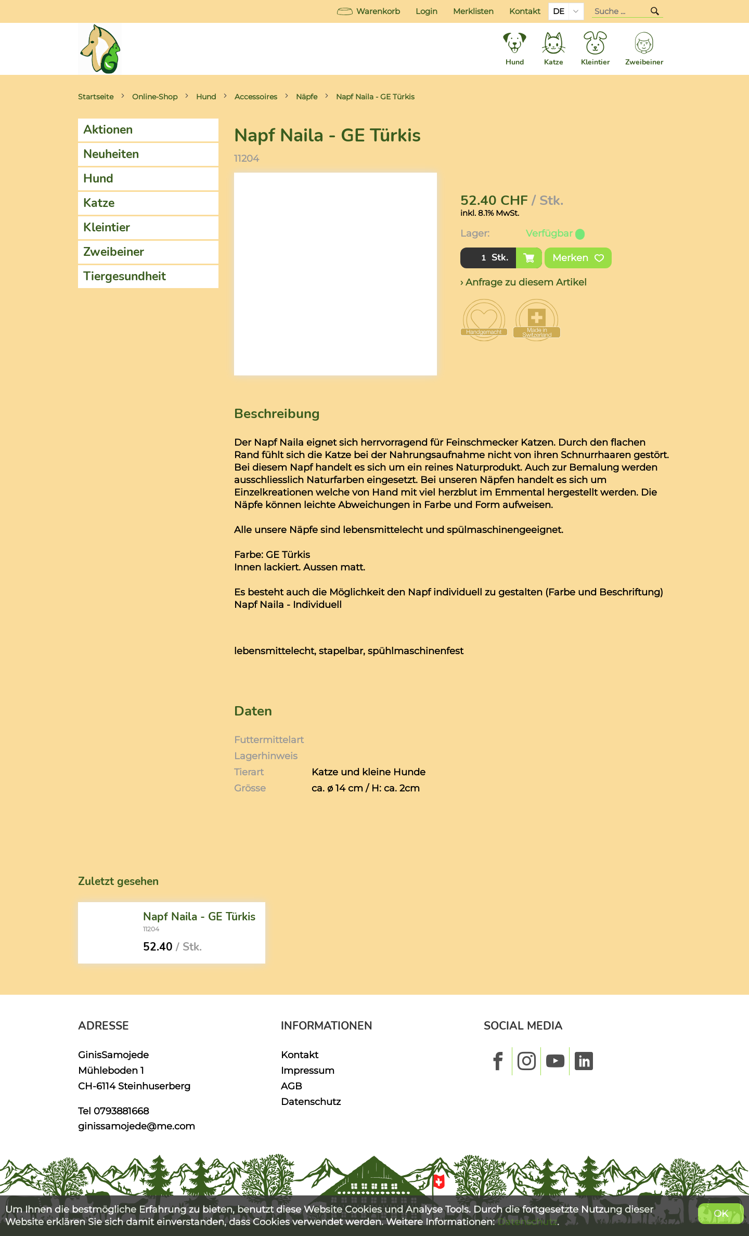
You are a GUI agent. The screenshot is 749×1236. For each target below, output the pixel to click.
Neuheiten (111, 154)
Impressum (307, 1070)
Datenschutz (311, 1101)
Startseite (95, 96)
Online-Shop (154, 96)
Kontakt (524, 11)
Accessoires (256, 96)
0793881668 (121, 1110)
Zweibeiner (113, 252)
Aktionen (108, 130)
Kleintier (106, 227)
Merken (578, 258)
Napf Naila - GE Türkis (375, 96)
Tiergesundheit (124, 276)
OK (721, 1213)
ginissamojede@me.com (136, 1126)
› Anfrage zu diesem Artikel (523, 282)
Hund (206, 96)
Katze (98, 203)
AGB (291, 1086)
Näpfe (306, 96)
